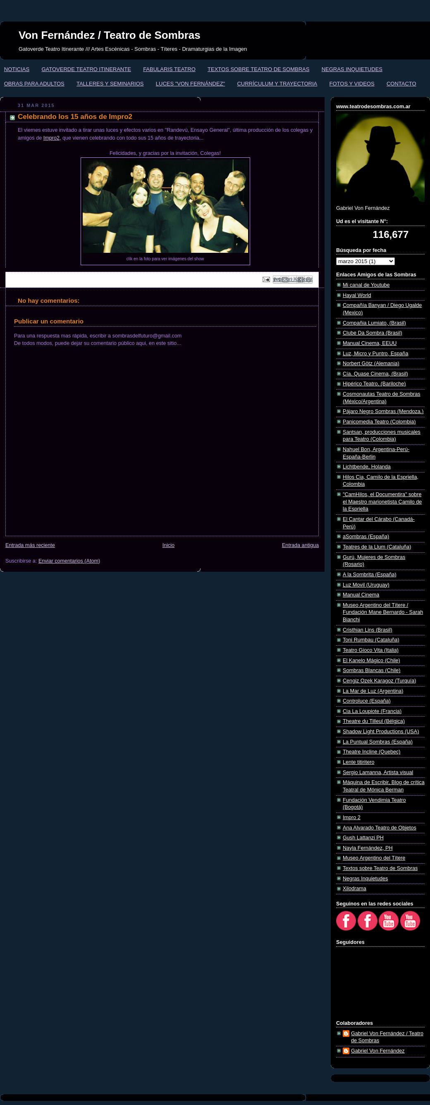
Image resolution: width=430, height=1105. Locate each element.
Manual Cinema (361, 595)
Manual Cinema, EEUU (370, 343)
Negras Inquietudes (365, 879)
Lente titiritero (358, 762)
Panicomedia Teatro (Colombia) (379, 422)
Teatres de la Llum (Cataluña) (377, 547)
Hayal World (357, 295)
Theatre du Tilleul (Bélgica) (374, 721)
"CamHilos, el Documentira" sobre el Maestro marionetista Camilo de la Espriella (382, 502)
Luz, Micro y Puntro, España (375, 353)
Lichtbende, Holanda (367, 467)
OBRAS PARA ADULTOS (34, 84)
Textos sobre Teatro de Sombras (380, 868)
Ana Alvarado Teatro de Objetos (379, 828)
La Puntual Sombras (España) (378, 742)
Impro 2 (352, 817)
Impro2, (52, 138)
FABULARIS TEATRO (169, 69)
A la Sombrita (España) (370, 574)
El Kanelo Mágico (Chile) (371, 660)
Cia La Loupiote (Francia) (372, 711)
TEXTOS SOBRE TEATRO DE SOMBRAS (258, 69)
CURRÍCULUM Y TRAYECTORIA (277, 84)
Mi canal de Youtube (366, 285)
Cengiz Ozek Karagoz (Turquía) (379, 681)
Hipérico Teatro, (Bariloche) (374, 384)
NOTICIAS (16, 69)
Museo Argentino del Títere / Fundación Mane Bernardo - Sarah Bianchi (383, 612)
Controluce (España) (367, 701)
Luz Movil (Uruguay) (366, 585)
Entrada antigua (300, 545)
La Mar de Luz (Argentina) (373, 691)
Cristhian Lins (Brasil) (367, 630)
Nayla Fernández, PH (368, 848)
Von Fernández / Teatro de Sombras (110, 35)
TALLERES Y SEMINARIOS (110, 84)
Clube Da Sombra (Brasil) (372, 333)
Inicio (168, 545)
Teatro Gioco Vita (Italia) (371, 650)
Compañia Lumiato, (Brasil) (374, 323)
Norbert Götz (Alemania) (371, 363)
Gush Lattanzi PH (363, 838)
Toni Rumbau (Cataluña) (371, 640)
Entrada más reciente (30, 545)
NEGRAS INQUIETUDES (352, 69)
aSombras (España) (366, 536)
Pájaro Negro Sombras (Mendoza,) (383, 411)
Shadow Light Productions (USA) (381, 731)
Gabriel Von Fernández (378, 1051)
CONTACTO (401, 84)
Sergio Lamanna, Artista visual (378, 772)
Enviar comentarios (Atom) (69, 561)
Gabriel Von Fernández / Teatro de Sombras (387, 1037)
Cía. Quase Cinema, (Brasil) (375, 374)
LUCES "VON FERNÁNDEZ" (190, 84)
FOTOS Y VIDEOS (352, 84)
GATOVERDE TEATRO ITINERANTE (86, 69)
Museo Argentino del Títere (374, 858)
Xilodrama (354, 888)
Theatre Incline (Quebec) (371, 752)
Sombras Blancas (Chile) (371, 670)
